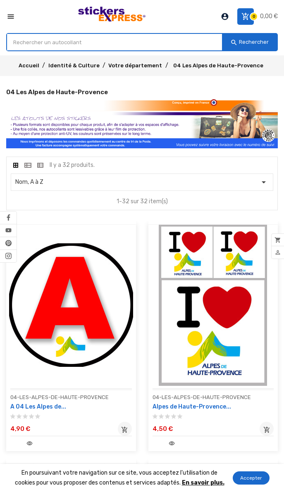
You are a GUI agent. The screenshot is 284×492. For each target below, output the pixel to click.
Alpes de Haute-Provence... (192, 406)
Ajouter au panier (125, 429)
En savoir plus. (203, 482)
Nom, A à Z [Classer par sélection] (142, 182)
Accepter (251, 478)
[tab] (16, 165)
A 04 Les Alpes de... (38, 406)
